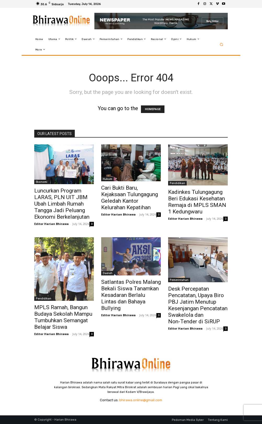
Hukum (107, 179)
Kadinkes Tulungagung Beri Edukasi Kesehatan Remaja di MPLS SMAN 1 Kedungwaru (197, 202)
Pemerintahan (179, 280)
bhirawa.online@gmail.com (140, 400)
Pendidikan (177, 183)
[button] (222, 44)
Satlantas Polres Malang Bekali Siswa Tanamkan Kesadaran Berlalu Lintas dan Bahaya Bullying (131, 295)
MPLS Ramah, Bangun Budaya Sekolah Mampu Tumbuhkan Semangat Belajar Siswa (63, 317)
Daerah (107, 273)
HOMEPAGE (153, 109)
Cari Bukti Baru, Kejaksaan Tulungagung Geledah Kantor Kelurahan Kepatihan (129, 198)
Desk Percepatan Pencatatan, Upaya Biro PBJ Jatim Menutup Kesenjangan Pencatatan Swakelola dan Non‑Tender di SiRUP (197, 305)
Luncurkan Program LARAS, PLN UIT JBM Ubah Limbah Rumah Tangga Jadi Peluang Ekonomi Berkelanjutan (61, 204)
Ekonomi (41, 182)
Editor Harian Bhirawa (51, 224)
